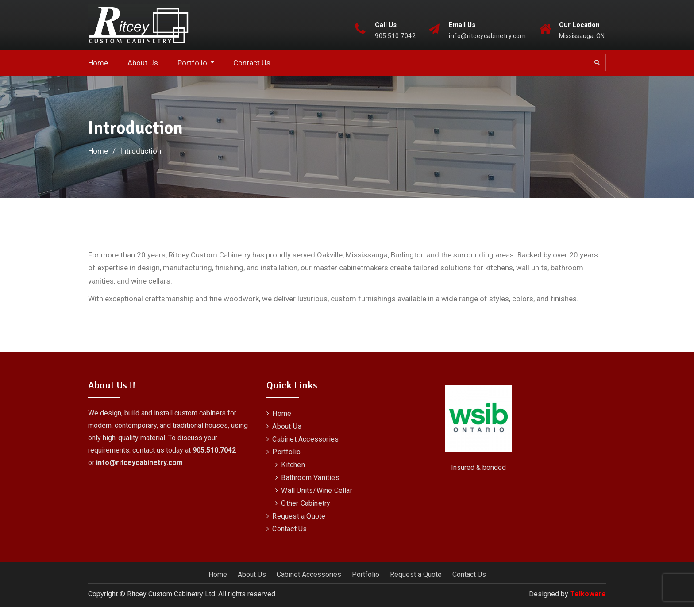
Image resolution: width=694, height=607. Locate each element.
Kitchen (293, 465)
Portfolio (192, 62)
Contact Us (251, 62)
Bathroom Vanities (310, 477)
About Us (142, 62)
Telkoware (588, 594)
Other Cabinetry (305, 503)
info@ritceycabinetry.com (487, 36)
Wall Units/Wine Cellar (316, 490)
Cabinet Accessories (305, 439)
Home (98, 62)
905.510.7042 (395, 36)
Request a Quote (298, 516)
